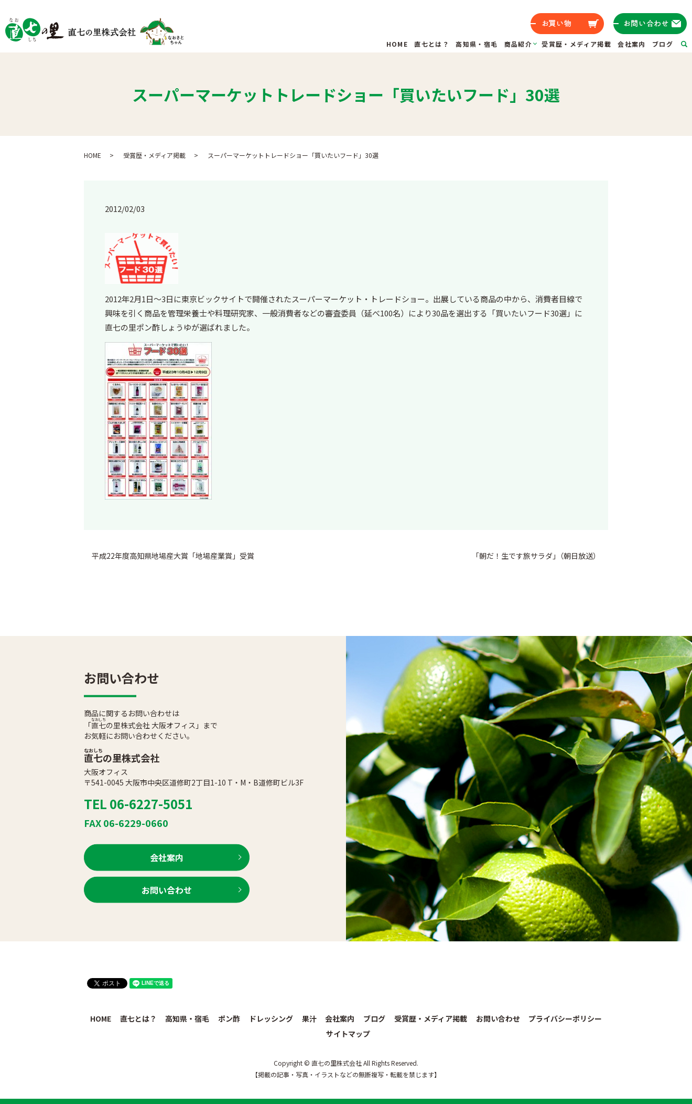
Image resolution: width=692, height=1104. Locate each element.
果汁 (309, 1018)
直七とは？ (431, 43)
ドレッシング (271, 1018)
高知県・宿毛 (477, 43)
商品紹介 (518, 43)
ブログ (662, 43)
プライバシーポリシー (565, 1018)
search (690, 43)
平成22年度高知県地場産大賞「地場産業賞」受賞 (173, 556)
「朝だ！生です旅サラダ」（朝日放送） (536, 556)
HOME (397, 43)
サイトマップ (348, 1033)
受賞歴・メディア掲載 (576, 43)
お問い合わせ (167, 889)
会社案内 (632, 43)
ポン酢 (229, 1018)
